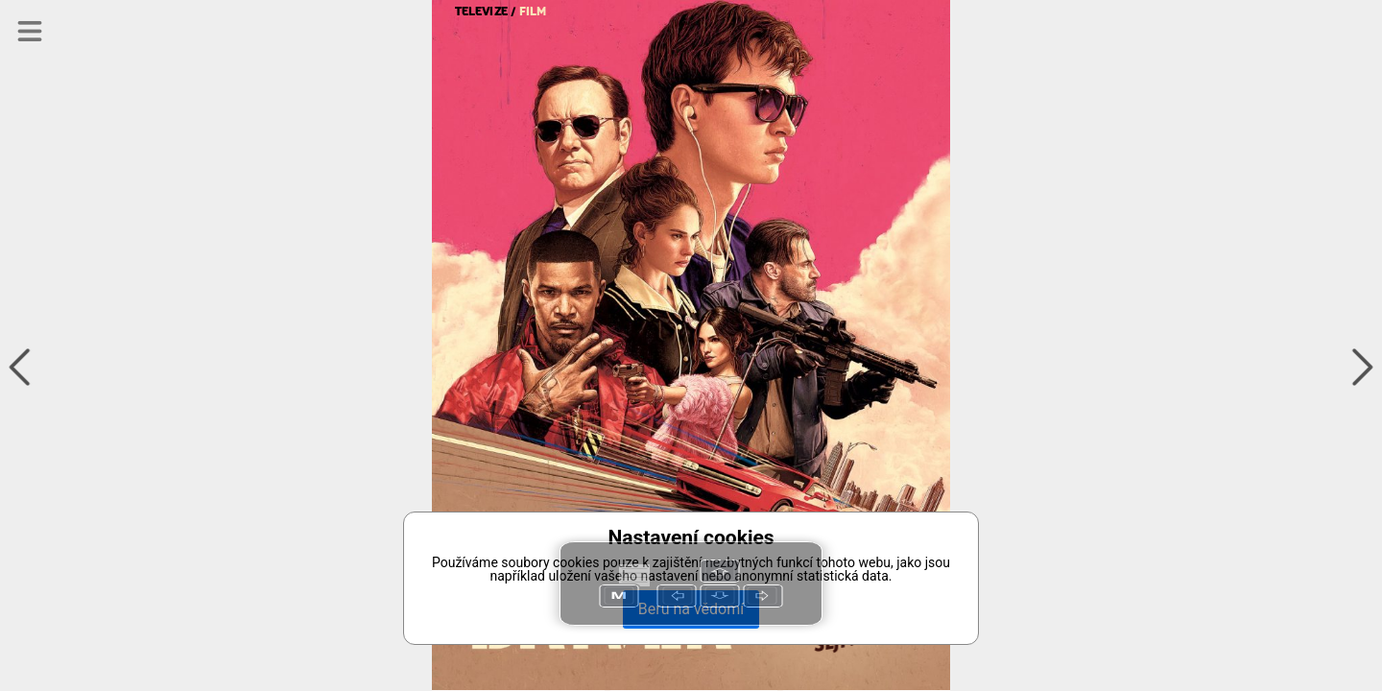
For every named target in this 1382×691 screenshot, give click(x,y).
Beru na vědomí (691, 609)
